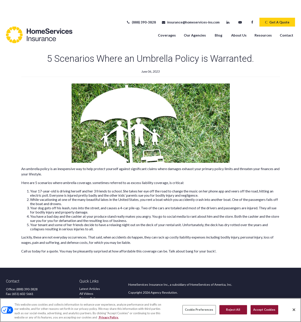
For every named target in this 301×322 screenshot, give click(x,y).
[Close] (294, 309)
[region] (150, 310)
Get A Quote (277, 9)
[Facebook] (252, 8)
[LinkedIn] (228, 8)
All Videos (86, 280)
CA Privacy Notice (91, 290)
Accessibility (88, 295)
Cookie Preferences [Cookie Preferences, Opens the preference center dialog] (199, 309)
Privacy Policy (88, 285)
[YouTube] (240, 8)
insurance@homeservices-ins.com (190, 9)
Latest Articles (89, 275)
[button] (167, 21)
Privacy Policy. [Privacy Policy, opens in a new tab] (108, 317)
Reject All (233, 309)
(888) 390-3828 (141, 9)
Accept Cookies (264, 309)
